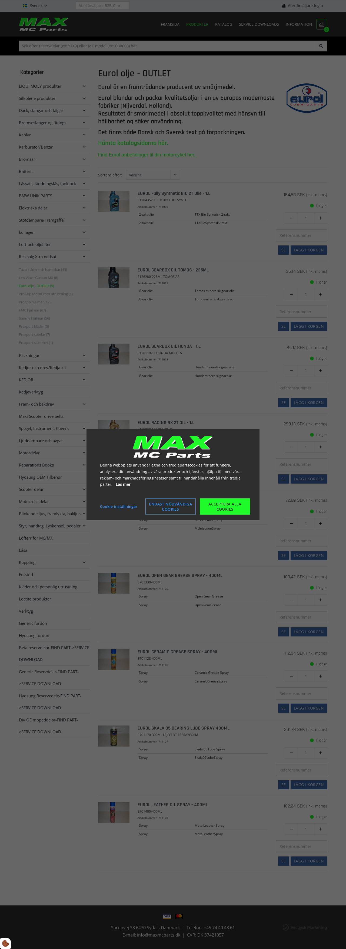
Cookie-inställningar (118, 506)
